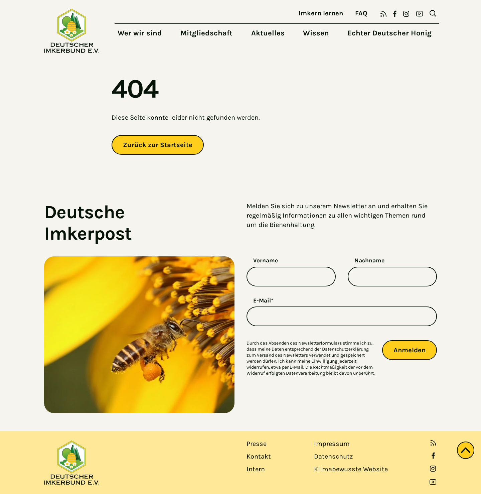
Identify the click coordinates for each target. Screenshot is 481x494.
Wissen (316, 33)
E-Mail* (263, 300)
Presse (257, 444)
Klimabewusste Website (351, 469)
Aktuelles (268, 33)
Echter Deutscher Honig (389, 33)
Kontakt (259, 456)
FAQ (361, 13)
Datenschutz (333, 456)
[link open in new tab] (433, 455)
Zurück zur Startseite (157, 145)
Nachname (369, 260)
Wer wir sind (140, 33)
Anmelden (409, 350)
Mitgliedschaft (206, 33)
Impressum (332, 444)
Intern (256, 469)
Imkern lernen (321, 13)
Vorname (265, 260)
